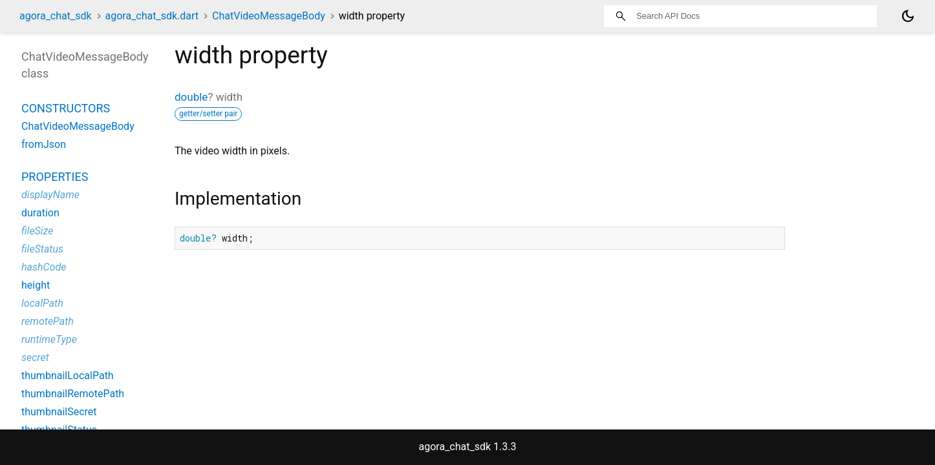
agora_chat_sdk (55, 16)
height (35, 285)
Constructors (65, 108)
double (191, 96)
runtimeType (49, 339)
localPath (42, 303)
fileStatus (42, 249)
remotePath (47, 321)
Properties (54, 176)
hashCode (43, 267)
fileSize (37, 231)
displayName (50, 195)
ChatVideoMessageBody (268, 16)
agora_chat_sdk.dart (152, 16)
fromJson (43, 144)
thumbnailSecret (59, 412)
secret (35, 357)
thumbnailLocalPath (67, 375)
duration (40, 213)
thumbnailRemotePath (72, 394)
